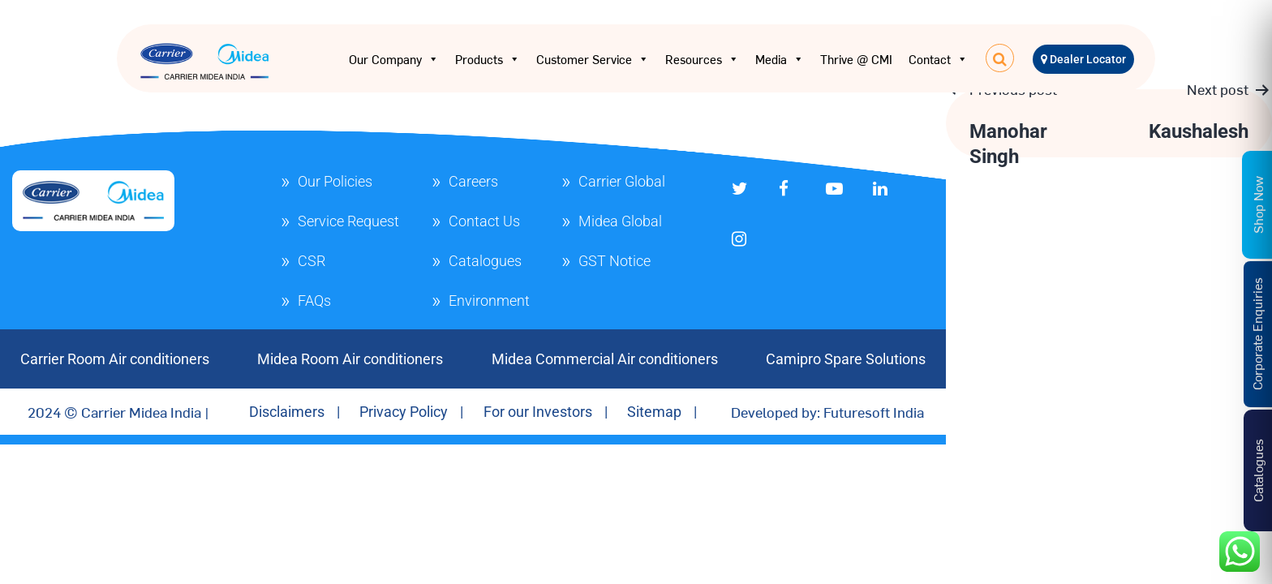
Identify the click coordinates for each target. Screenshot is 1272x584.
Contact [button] (938, 59)
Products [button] (487, 59)
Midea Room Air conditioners (350, 358)
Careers (473, 181)
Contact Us (484, 221)
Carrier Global (621, 181)
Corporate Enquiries (1257, 333)
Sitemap (654, 411)
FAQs (314, 300)
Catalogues (485, 260)
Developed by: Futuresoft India (827, 412)
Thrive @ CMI (856, 58)
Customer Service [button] (592, 59)
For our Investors (537, 411)
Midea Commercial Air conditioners (605, 358)
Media (779, 59)
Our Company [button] (394, 59)
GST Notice (614, 260)
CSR (311, 260)
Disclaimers (286, 411)
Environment (489, 300)
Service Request (348, 221)
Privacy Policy (403, 411)
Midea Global (620, 221)
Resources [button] (702, 59)
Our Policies (335, 181)
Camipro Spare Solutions (846, 358)
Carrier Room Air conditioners (114, 358)
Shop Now (1257, 204)
